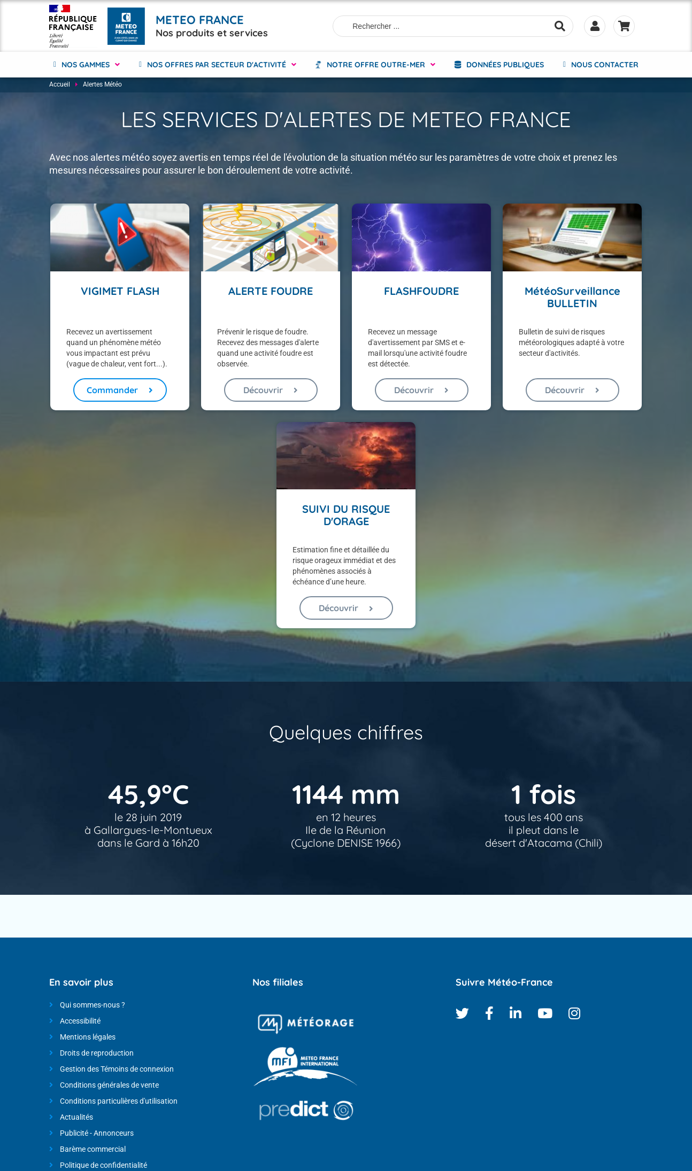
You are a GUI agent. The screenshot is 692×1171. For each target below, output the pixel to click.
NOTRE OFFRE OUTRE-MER (376, 64)
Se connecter (594, 25)
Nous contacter (605, 64)
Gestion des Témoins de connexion (117, 1070)
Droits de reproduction (97, 1054)
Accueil (59, 85)
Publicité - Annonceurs (97, 1134)
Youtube (544, 1014)
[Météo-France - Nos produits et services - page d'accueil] (73, 25)
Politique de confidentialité (103, 1166)
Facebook (489, 1014)
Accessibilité (80, 1022)
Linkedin (515, 1014)
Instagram (574, 1014)
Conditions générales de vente (109, 1086)
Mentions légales (88, 1038)
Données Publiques (505, 64)
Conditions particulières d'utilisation (119, 1102)
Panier (624, 25)
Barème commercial (93, 1150)
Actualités (76, 1118)
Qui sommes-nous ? (92, 1006)
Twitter (462, 1014)
